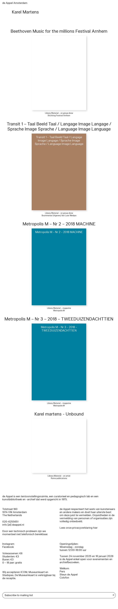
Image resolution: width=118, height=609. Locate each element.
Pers (62, 571)
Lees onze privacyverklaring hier (79, 528)
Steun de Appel (69, 574)
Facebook (8, 547)
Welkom (64, 568)
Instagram (8, 544)
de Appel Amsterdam (14, 3)
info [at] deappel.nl (13, 525)
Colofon (64, 577)
